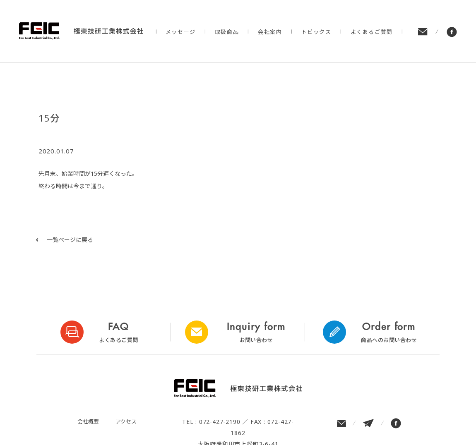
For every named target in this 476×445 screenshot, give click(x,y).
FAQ (118, 332)
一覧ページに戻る (70, 240)
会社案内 (270, 32)
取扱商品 (227, 32)
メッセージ (181, 32)
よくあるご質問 (372, 32)
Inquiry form (256, 332)
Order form (389, 332)
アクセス (126, 421)
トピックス (316, 32)
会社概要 (88, 421)
